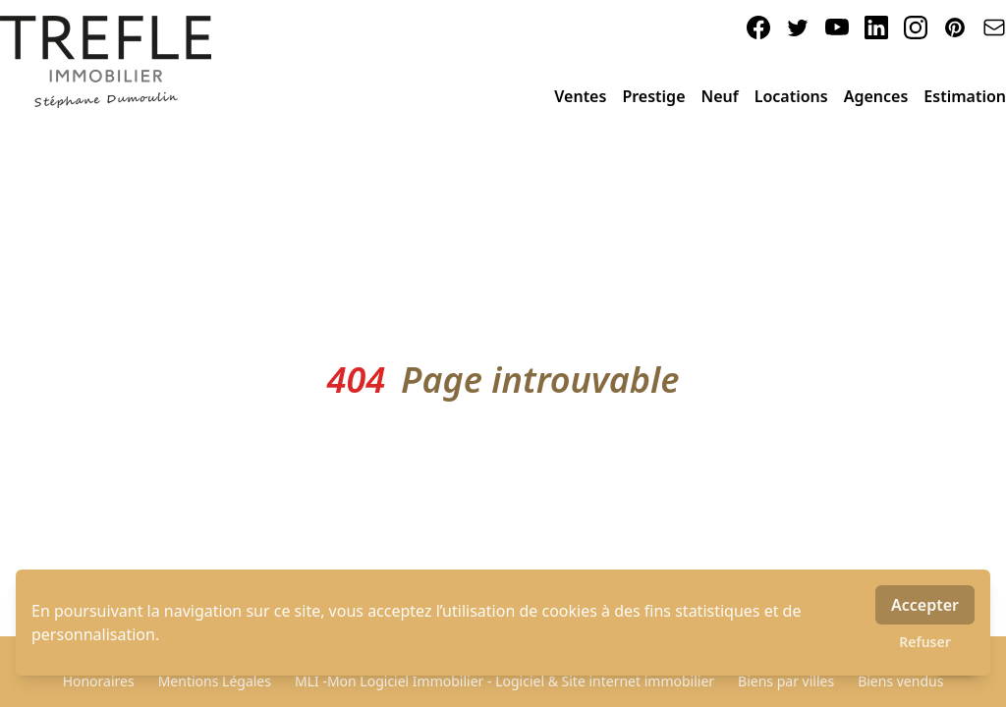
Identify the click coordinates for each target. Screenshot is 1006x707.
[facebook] (758, 27)
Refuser (925, 641)
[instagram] (915, 27)
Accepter (925, 605)
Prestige (653, 96)
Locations (791, 96)
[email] (994, 27)
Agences (876, 96)
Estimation (964, 96)
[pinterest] (955, 27)
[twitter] (798, 27)
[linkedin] (876, 27)
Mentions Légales (214, 681)
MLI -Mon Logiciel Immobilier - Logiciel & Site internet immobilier (504, 681)
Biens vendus (900, 681)
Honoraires (99, 681)
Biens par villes (786, 681)
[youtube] (837, 27)
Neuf (720, 96)
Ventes (580, 96)
